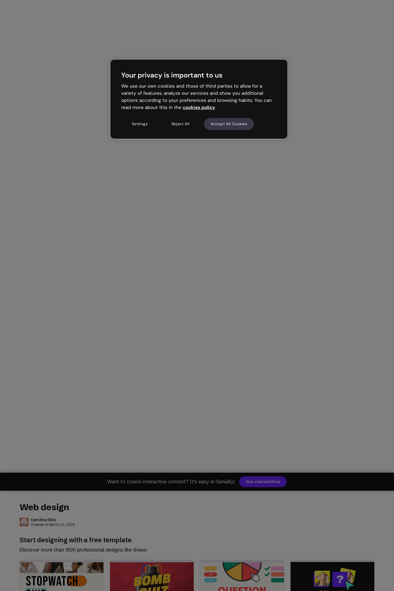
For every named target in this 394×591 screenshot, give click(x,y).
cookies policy (199, 107)
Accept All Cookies (229, 123)
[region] (199, 99)
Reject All (181, 123)
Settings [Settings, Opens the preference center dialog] (140, 123)
